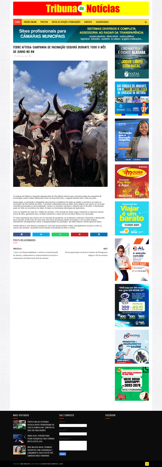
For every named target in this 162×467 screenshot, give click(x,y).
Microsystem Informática (50, 464)
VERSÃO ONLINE (30, 21)
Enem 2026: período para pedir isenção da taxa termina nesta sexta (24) (41, 438)
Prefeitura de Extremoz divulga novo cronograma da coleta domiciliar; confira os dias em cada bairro (41, 426)
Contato (88, 21)
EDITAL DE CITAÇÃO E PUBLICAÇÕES (66, 21)
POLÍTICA (44, 21)
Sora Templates (25, 464)
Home (17, 21)
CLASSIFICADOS (102, 21)
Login (61, 464)
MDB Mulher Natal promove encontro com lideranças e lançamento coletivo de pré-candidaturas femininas (41, 451)
